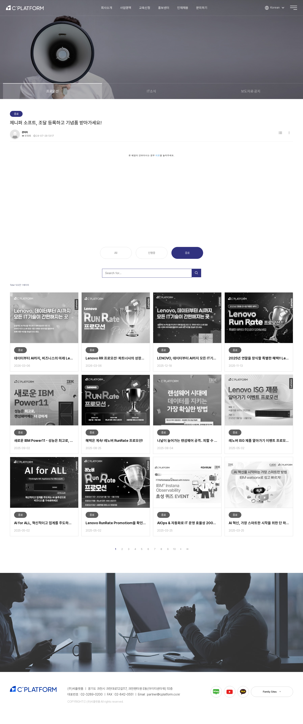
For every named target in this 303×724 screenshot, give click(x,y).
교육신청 (145, 9)
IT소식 (151, 91)
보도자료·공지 (250, 91)
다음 (181, 549)
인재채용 (183, 9)
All (115, 253)
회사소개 (107, 9)
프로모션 (52, 91)
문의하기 (202, 9)
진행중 (151, 253)
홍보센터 (164, 9)
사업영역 (126, 9)
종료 (187, 253)
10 (174, 549)
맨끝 (187, 549)
